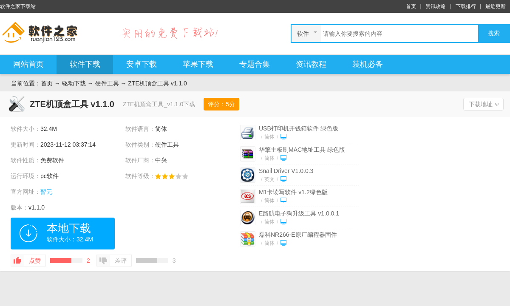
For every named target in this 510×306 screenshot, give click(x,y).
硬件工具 (107, 83)
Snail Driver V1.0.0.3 (286, 170)
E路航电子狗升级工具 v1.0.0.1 (299, 213)
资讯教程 (311, 64)
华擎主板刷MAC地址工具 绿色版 (302, 149)
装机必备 (367, 64)
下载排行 (466, 6)
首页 (411, 6)
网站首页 (28, 64)
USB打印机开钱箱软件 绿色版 (298, 128)
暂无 (46, 191)
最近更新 (495, 6)
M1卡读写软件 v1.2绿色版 (293, 192)
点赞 (35, 260)
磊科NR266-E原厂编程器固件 (298, 234)
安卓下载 (141, 64)
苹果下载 (198, 64)
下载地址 (481, 104)
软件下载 (85, 64)
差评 (121, 260)
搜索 (494, 33)
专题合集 (254, 64)
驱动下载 (74, 83)
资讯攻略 (435, 6)
